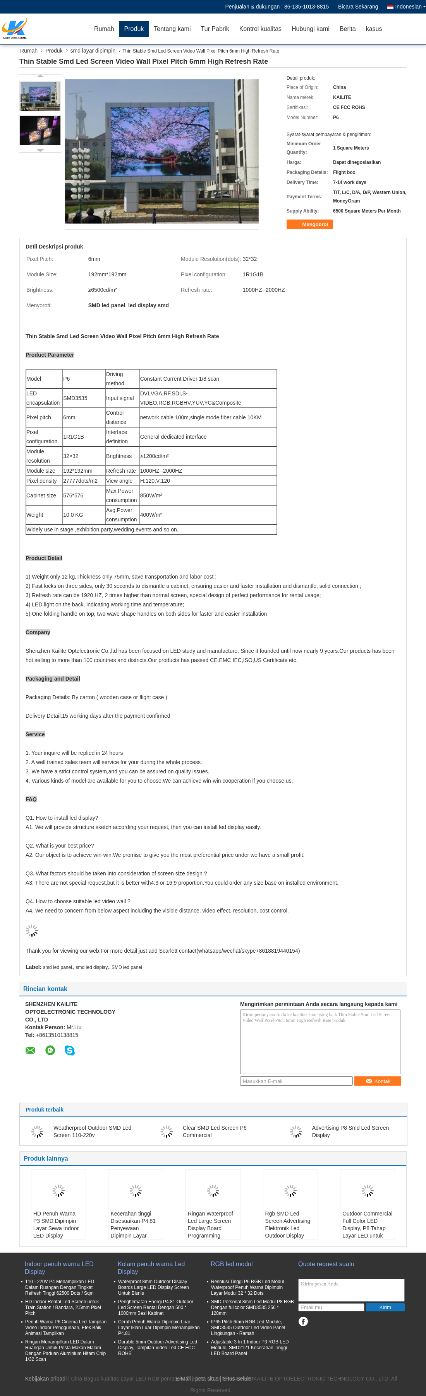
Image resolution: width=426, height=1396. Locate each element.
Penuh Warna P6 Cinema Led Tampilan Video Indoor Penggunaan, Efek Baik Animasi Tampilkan (65, 1327)
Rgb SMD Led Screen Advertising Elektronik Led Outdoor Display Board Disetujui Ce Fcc (288, 1231)
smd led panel (57, 967)
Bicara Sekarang (358, 6)
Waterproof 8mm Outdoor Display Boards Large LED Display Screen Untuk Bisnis (153, 1287)
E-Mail (183, 1379)
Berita (348, 29)
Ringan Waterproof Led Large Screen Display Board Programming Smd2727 (210, 1228)
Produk (134, 29)
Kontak (378, 1081)
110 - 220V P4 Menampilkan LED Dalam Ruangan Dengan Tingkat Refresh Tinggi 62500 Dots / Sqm (59, 1287)
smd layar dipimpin (93, 51)
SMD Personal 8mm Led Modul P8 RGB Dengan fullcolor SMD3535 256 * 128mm (252, 1307)
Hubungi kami (311, 29)
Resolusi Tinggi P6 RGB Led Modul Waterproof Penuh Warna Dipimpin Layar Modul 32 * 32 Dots (247, 1287)
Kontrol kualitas (260, 29)
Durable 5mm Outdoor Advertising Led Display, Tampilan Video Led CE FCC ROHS (157, 1347)
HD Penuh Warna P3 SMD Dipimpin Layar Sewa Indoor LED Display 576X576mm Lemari (57, 1228)
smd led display (92, 967)
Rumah (104, 29)
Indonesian (410, 6)
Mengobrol (310, 224)
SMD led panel (127, 967)
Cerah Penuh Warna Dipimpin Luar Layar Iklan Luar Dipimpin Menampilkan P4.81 (159, 1327)
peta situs (206, 1379)
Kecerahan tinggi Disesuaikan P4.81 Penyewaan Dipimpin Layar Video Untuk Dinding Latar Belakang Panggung (135, 1235)
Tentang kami (172, 29)
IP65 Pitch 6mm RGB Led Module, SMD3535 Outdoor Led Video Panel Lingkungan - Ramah (248, 1327)
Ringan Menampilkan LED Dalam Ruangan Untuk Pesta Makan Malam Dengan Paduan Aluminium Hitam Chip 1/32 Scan (65, 1350)
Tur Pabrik (215, 29)
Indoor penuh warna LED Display (59, 1268)
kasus (374, 29)
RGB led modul (232, 1264)
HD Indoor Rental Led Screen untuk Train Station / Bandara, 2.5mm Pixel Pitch (63, 1307)
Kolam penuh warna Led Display (151, 1268)
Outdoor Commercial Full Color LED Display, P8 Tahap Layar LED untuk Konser (367, 1228)
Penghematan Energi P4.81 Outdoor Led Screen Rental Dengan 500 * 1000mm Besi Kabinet (155, 1307)
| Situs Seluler (236, 1379)
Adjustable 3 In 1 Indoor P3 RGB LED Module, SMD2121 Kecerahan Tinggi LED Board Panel (250, 1347)
